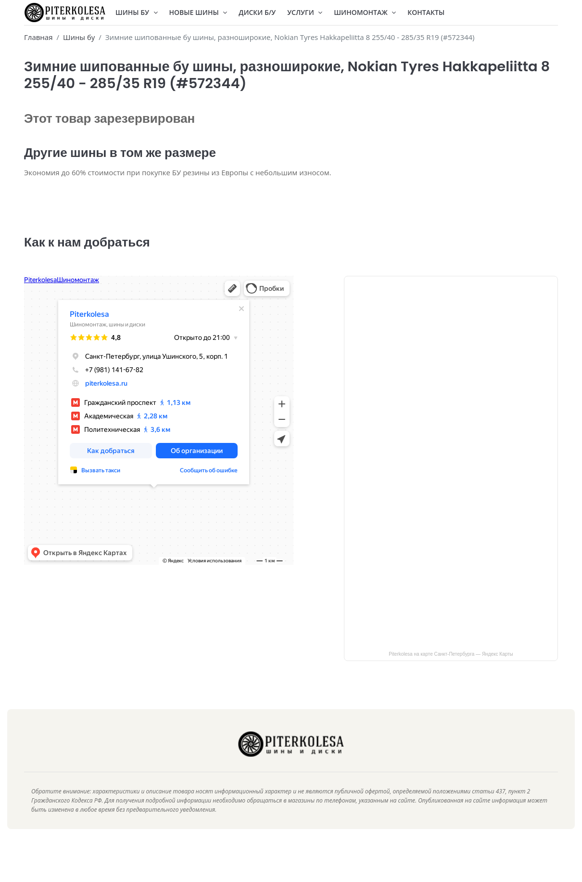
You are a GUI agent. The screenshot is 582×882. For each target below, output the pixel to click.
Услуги (304, 12)
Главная (38, 37)
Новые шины (198, 12)
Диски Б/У (257, 12)
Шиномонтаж (365, 12)
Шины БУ (136, 12)
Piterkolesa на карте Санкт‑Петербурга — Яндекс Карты (451, 668)
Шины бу (79, 37)
